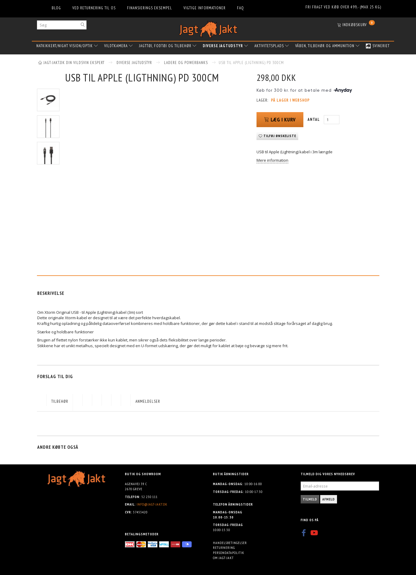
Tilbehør (59, 401)
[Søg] (83, 25)
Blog (56, 8)
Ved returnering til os (94, 8)
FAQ (240, 8)
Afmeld (328, 499)
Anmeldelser (147, 401)
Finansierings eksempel (149, 8)
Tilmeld (310, 499)
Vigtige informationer (205, 8)
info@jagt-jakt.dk (152, 504)
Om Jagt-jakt (223, 557)
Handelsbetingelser (230, 542)
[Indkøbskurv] (356, 25)
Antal (314, 119)
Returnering (224, 547)
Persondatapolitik (228, 552)
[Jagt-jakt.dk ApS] (208, 28)
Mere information (272, 160)
